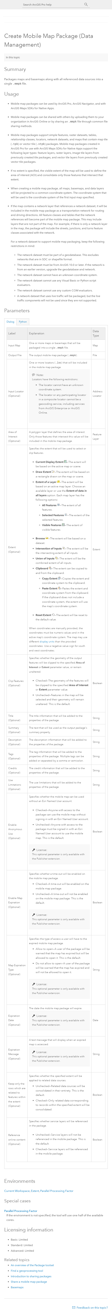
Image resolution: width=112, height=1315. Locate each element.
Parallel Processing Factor (56, 1191)
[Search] (86, 4)
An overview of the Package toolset (32, 1266)
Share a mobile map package (29, 1282)
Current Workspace (17, 1191)
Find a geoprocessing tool (27, 1271)
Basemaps (17, 1288)
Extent (35, 1191)
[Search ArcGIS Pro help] (52, 5)
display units (47, 642)
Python (23, 321)
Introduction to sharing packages (31, 1277)
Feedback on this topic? (92, 1308)
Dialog (10, 321)
